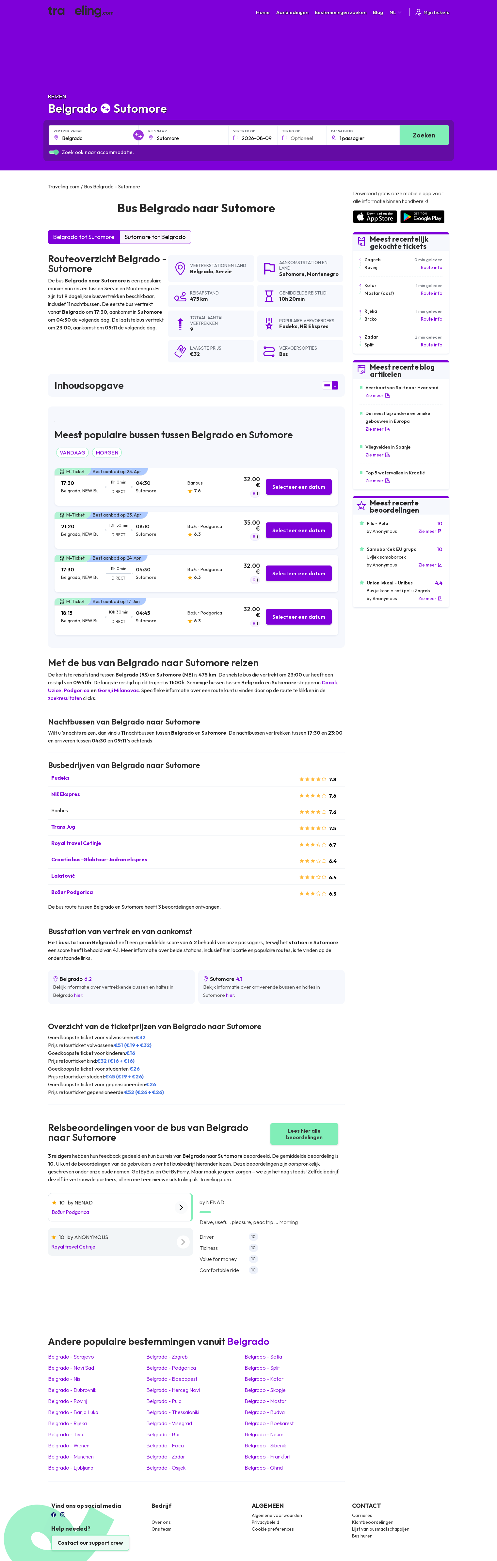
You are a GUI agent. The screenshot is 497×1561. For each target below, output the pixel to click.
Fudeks (60, 777)
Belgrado (201, 271)
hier (78, 995)
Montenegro (323, 274)
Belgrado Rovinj (67, 1401)
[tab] (196, 487)
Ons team (161, 1529)
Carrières (362, 1515)
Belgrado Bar (163, 1434)
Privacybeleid (265, 1522)
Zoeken (424, 135)
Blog (378, 12)
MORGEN (107, 452)
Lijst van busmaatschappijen (380, 1529)
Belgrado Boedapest (171, 1379)
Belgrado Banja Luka (73, 1412)
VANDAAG (72, 452)
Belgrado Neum (264, 1434)
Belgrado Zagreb (167, 1356)
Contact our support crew (90, 1542)
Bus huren (362, 1536)
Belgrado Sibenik (265, 1445)
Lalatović (63, 875)
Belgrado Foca (165, 1445)
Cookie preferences (273, 1529)
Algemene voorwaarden (277, 1515)
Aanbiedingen (292, 12)
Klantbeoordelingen (372, 1522)
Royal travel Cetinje (76, 843)
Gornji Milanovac (118, 690)
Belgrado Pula (164, 1401)
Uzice (54, 690)
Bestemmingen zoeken (340, 12)
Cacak (329, 682)
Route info (431, 267)
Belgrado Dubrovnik (72, 1390)
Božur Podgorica (72, 892)
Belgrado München (71, 1456)
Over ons (161, 1522)
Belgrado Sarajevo (71, 1356)
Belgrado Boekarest (269, 1423)
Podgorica (76, 690)
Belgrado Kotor (264, 1379)
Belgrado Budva (265, 1412)
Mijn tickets (431, 12)
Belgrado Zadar (165, 1456)
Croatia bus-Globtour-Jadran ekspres (99, 859)
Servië (224, 271)
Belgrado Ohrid (264, 1467)
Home (263, 12)
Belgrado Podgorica (171, 1367)
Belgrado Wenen (68, 1445)
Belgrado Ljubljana (70, 1467)
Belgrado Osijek (165, 1467)
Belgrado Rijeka (67, 1423)
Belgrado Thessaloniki (172, 1412)
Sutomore (292, 274)
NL (396, 12)
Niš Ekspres (65, 794)
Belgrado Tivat (66, 1434)
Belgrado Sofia (263, 1356)
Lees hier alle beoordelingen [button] (304, 1133)
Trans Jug (63, 826)
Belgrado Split (262, 1367)
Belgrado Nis (64, 1379)
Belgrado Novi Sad (71, 1367)
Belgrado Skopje (265, 1390)
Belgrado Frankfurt (268, 1456)
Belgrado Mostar (265, 1401)
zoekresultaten (65, 698)
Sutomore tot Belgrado (155, 237)
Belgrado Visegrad (169, 1423)
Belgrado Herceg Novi (173, 1390)
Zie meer (377, 395)
